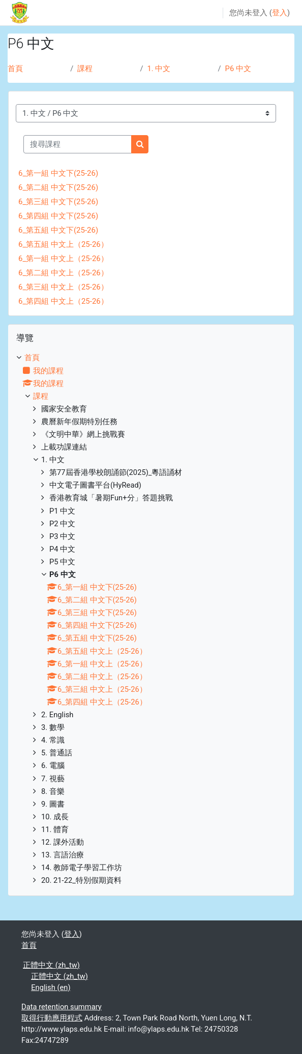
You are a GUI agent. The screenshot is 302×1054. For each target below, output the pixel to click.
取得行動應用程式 (51, 1018)
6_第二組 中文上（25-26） (63, 272)
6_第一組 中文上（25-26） (63, 258)
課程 (85, 68)
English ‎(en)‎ (50, 987)
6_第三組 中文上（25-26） (63, 287)
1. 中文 (159, 68)
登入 (279, 12)
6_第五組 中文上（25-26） (63, 244)
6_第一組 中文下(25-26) (58, 173)
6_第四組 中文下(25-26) (58, 215)
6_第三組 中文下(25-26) (58, 201)
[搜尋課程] (77, 144)
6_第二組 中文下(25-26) (58, 187)
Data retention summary (61, 1006)
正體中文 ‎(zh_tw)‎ (51, 965)
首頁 (15, 68)
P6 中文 (238, 68)
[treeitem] (151, 619)
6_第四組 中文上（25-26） (63, 301)
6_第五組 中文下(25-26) (58, 230)
